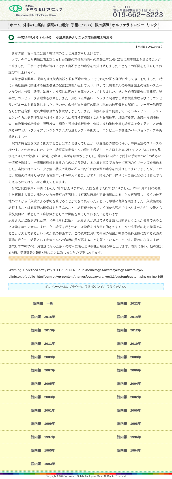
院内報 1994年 (129, 450)
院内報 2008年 (129, 357)
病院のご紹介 (58, 25)
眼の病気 (102, 25)
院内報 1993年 (43, 464)
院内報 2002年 (129, 397)
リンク (151, 25)
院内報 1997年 (43, 437)
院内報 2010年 (129, 343)
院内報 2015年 (43, 317)
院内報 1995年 (43, 450)
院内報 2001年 (43, 410)
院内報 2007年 (43, 370)
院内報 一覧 (43, 303)
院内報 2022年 (129, 303)
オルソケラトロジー (128, 25)
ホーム (15, 25)
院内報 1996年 (129, 437)
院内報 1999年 (43, 423)
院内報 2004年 (129, 383)
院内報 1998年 (129, 423)
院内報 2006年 (129, 370)
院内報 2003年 (43, 397)
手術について (81, 25)
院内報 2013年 (43, 330)
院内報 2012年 (129, 330)
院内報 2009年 (43, 357)
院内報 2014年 (129, 317)
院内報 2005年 (43, 383)
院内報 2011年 (43, 343)
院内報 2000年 (129, 410)
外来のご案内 (34, 25)
